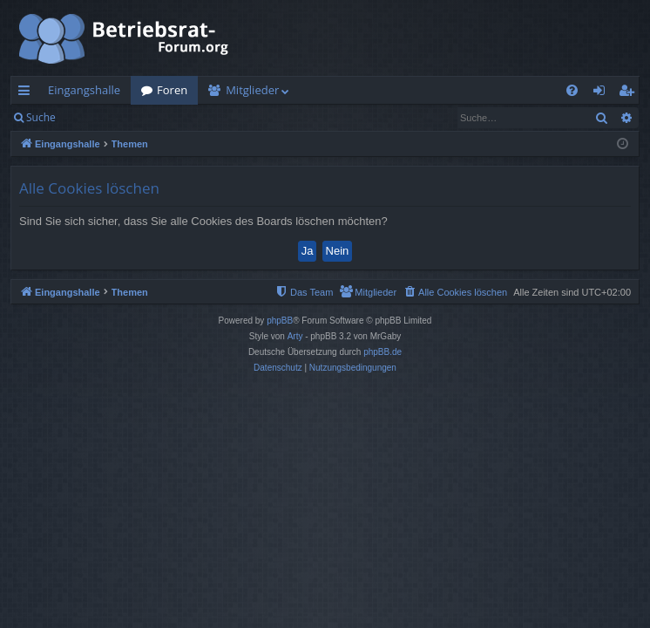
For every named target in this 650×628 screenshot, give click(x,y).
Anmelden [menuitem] (604, 93)
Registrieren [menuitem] (630, 93)
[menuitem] (572, 90)
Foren (172, 90)
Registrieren (185, 117)
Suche (41, 117)
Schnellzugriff (27, 93)
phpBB (280, 320)
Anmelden (106, 117)
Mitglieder (252, 90)
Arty (295, 336)
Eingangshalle (84, 90)
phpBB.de (382, 352)
